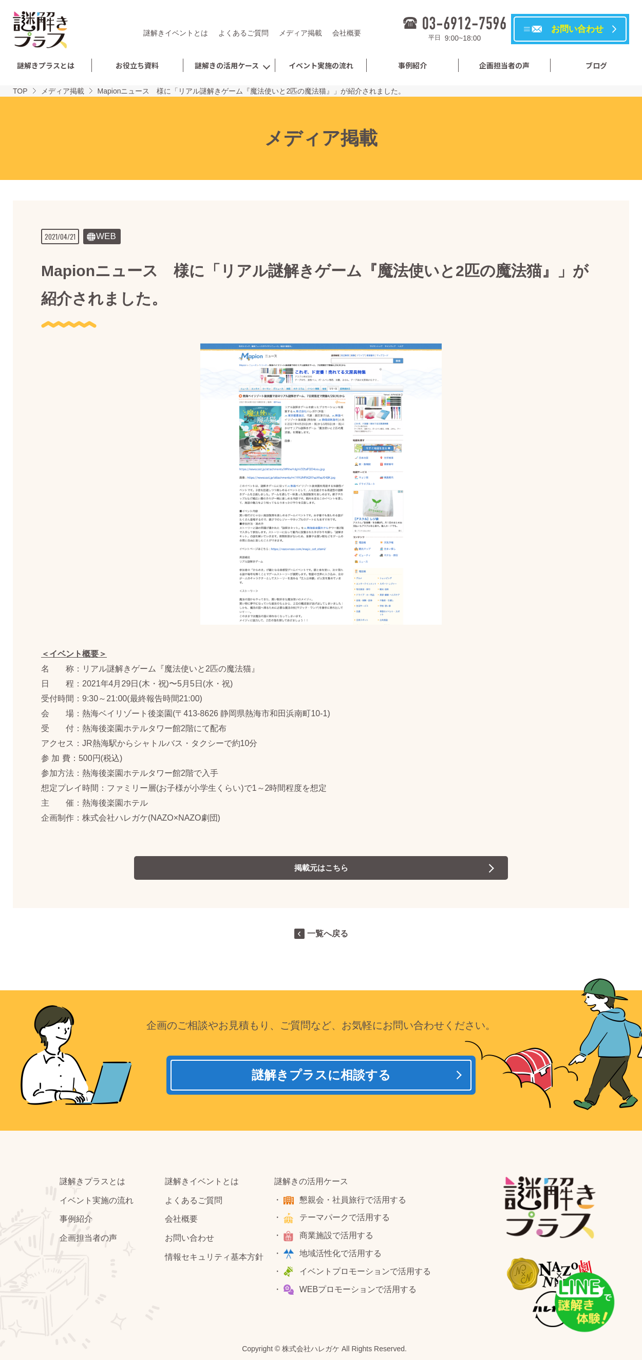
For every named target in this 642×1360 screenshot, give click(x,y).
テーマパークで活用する (345, 1220)
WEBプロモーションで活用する (359, 1291)
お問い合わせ (189, 1240)
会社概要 (346, 33)
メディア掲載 (300, 33)
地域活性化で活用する (341, 1255)
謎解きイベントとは (175, 33)
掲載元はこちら (321, 867)
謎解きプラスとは (45, 65)
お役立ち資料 (137, 65)
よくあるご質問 (243, 33)
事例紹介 (412, 65)
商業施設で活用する (337, 1238)
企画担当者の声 (504, 65)
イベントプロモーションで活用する (366, 1273)
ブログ (596, 65)
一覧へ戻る (327, 933)
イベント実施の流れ (321, 65)
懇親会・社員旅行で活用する (353, 1202)
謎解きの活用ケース (227, 65)
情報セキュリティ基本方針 (214, 1259)
